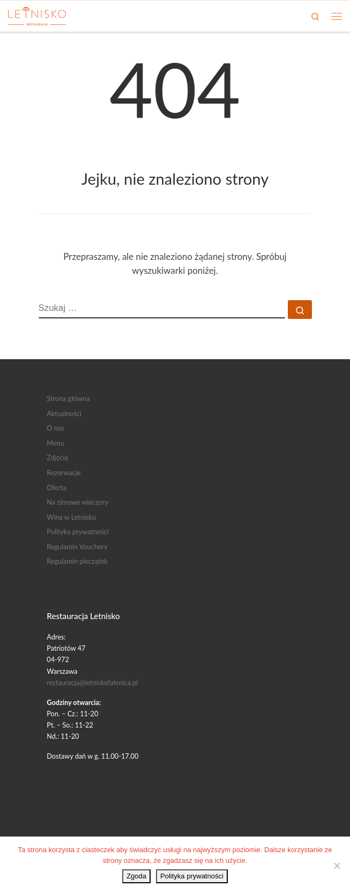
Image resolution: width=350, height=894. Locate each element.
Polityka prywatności (77, 531)
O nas (55, 428)
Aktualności (64, 413)
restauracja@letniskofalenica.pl (92, 682)
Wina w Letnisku (71, 517)
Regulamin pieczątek (77, 561)
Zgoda (136, 876)
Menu (55, 443)
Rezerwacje (63, 472)
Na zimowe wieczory (77, 502)
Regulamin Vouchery (77, 546)
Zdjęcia (57, 457)
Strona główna (68, 398)
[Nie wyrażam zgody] (336, 865)
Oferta (56, 487)
